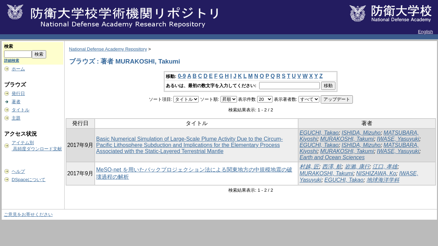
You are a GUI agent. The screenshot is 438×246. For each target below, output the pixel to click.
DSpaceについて (28, 179)
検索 (8, 46)
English (425, 31)
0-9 (182, 76)
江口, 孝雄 (384, 166)
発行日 (18, 93)
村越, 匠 (309, 166)
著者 (16, 101)
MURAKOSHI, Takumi (347, 139)
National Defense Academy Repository (108, 49)
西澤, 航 (332, 166)
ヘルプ (18, 171)
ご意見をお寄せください (28, 214)
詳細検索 (11, 60)
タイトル (20, 109)
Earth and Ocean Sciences (332, 157)
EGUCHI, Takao (319, 133)
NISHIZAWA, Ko (376, 173)
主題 (16, 118)
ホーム (18, 68)
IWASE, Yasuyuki (398, 139)
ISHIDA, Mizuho (361, 133)
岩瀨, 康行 (357, 166)
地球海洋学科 (383, 180)
